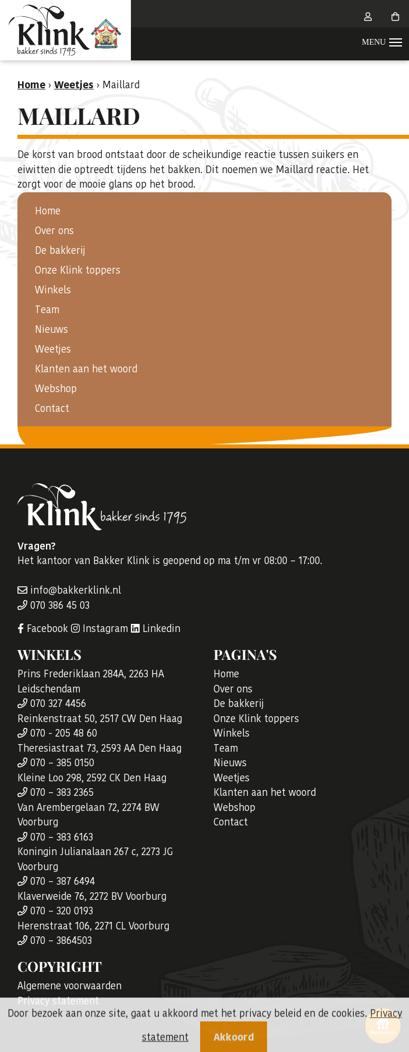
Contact (52, 408)
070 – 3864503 (54, 940)
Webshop (56, 389)
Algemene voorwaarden (69, 986)
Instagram (99, 628)
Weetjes (53, 349)
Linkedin (155, 628)
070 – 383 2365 (55, 792)
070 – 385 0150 (55, 763)
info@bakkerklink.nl (69, 590)
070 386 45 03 (53, 605)
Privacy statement (58, 1001)
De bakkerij (60, 250)
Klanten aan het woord (86, 369)
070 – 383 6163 (55, 837)
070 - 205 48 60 (57, 733)
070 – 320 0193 (55, 911)
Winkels (53, 290)
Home (48, 211)
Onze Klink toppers (77, 270)
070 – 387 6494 (56, 881)
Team (47, 310)
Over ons (54, 231)
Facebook (42, 628)
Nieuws (51, 329)
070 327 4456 (51, 703)
